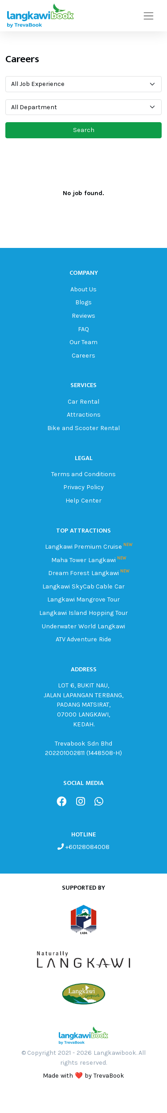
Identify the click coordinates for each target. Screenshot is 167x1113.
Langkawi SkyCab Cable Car (83, 586)
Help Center (83, 500)
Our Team (83, 342)
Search (83, 130)
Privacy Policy (83, 487)
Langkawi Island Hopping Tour (83, 613)
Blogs (83, 302)
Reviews (83, 316)
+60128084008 (87, 847)
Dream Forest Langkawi (83, 573)
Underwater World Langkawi (83, 626)
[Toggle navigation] (148, 16)
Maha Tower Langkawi (83, 560)
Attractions (84, 414)
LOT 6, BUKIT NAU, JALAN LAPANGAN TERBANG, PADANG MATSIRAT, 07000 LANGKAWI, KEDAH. (83, 705)
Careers (83, 355)
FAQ (83, 329)
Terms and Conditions (83, 474)
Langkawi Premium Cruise (83, 546)
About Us (83, 289)
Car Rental (83, 401)
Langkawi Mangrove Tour (83, 599)
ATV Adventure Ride (84, 639)
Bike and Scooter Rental (83, 428)
